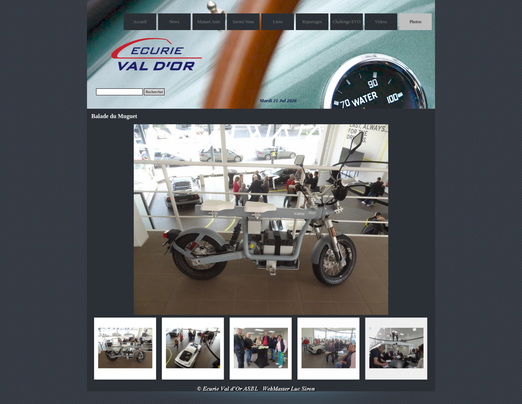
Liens (278, 21)
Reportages (312, 21)
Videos (381, 21)
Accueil (139, 21)
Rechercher (154, 92)
